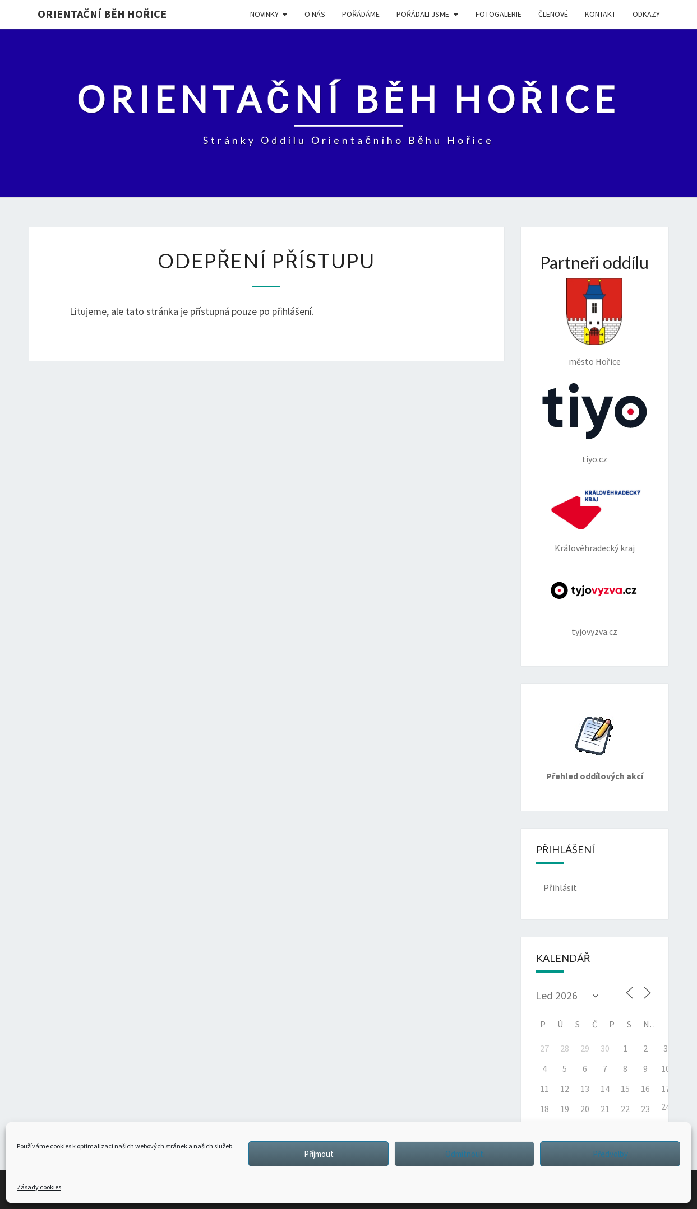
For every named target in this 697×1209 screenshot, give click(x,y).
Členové (553, 14)
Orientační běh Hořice (102, 14)
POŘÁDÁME (361, 14)
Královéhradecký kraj (594, 517)
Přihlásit (560, 887)
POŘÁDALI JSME (422, 14)
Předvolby (610, 1153)
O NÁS (314, 14)
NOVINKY (264, 14)
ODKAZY (646, 14)
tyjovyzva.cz (594, 603)
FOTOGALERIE (498, 14)
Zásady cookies (39, 1187)
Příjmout (319, 1153)
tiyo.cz (594, 423)
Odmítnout (464, 1153)
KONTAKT (600, 14)
